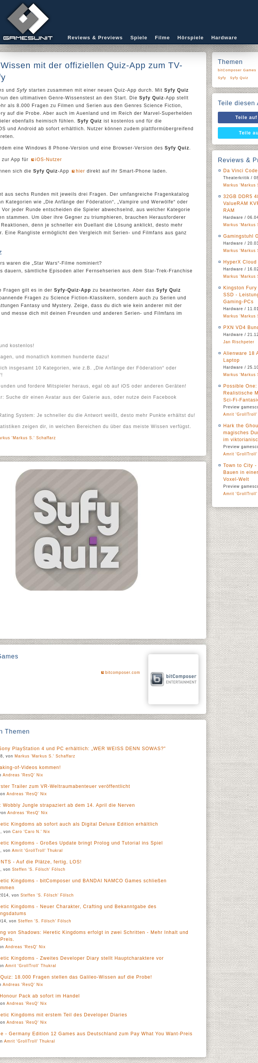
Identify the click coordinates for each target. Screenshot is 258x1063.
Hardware (224, 37)
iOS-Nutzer (48, 159)
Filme (162, 37)
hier (80, 171)
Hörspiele (190, 37)
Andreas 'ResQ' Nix (23, 775)
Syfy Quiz (239, 78)
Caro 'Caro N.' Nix (31, 832)
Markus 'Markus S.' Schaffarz (45, 756)
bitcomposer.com (122, 672)
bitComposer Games (237, 70)
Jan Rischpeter (239, 342)
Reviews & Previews (95, 37)
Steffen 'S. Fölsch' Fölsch (38, 869)
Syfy (222, 78)
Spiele (138, 37)
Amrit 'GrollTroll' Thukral (37, 850)
